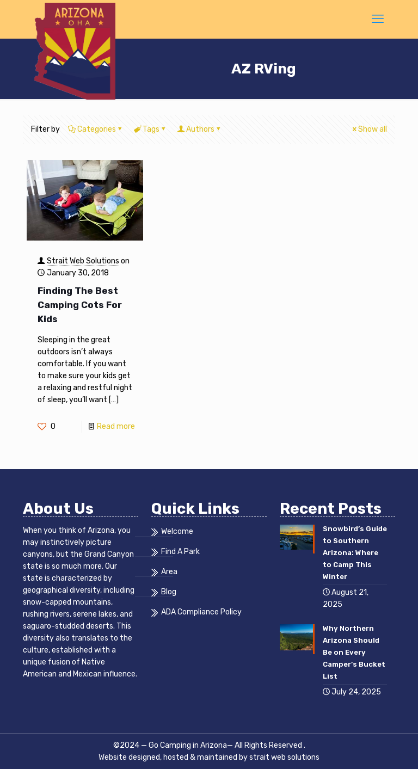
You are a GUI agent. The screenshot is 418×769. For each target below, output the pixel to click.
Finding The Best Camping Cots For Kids (80, 304)
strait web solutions (284, 757)
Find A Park (180, 551)
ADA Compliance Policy (201, 612)
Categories (96, 129)
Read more (116, 426)
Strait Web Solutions (83, 261)
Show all (369, 129)
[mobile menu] (377, 19)
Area (169, 572)
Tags (150, 129)
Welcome (177, 531)
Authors (199, 129)
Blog (168, 592)
